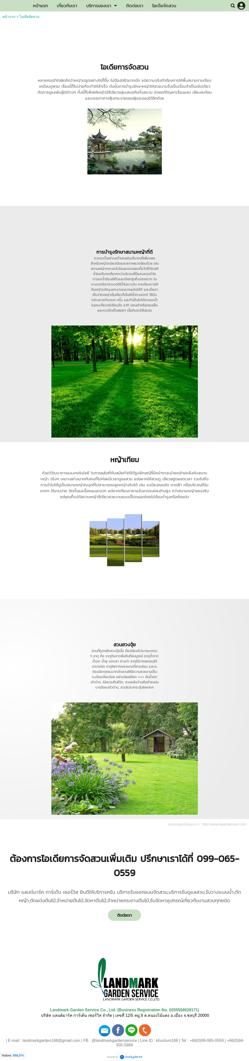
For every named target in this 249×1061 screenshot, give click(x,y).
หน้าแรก (8, 17)
